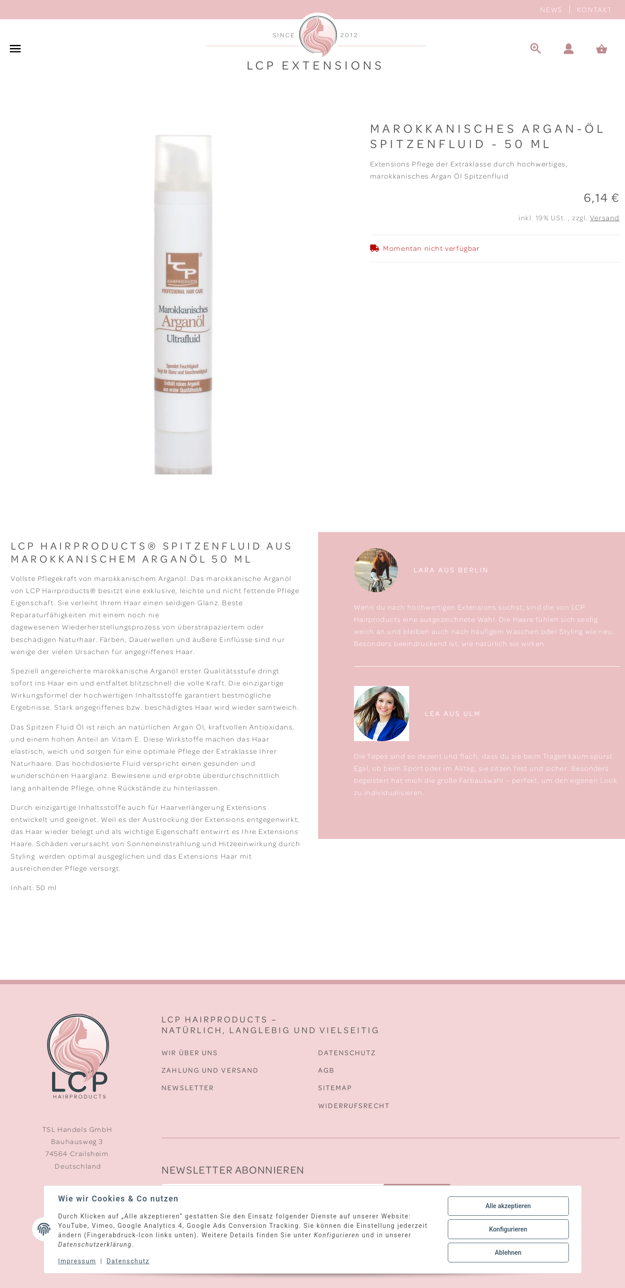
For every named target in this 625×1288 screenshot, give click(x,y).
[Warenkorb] (606, 49)
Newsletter (188, 1087)
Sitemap (335, 1087)
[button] (569, 49)
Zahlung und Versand (210, 1069)
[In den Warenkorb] (12, 115)
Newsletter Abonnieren (233, 1169)
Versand (605, 217)
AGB (326, 1069)
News (551, 9)
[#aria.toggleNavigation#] (15, 49)
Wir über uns (190, 1052)
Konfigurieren (508, 1229)
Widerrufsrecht (354, 1105)
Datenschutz (347, 1052)
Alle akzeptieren (508, 1205)
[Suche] (536, 49)
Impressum (77, 1261)
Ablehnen (508, 1252)
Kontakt (594, 9)
